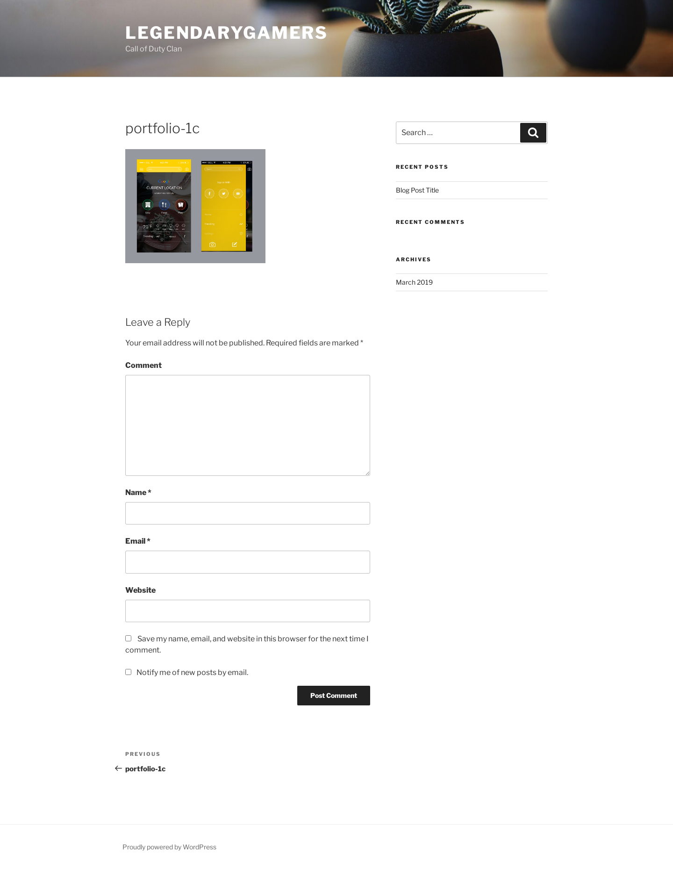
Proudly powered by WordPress (169, 847)
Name (138, 492)
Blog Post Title (417, 190)
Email (137, 541)
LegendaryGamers (226, 32)
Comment (143, 365)
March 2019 (414, 282)
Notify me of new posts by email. (192, 672)
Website (140, 590)
